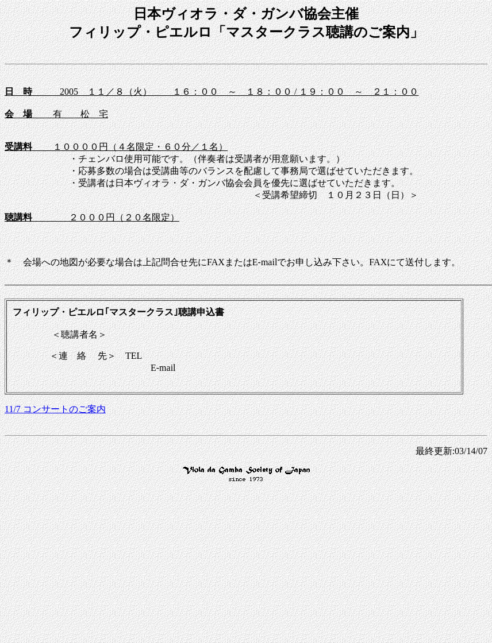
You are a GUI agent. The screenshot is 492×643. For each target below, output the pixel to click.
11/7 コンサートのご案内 (55, 409)
